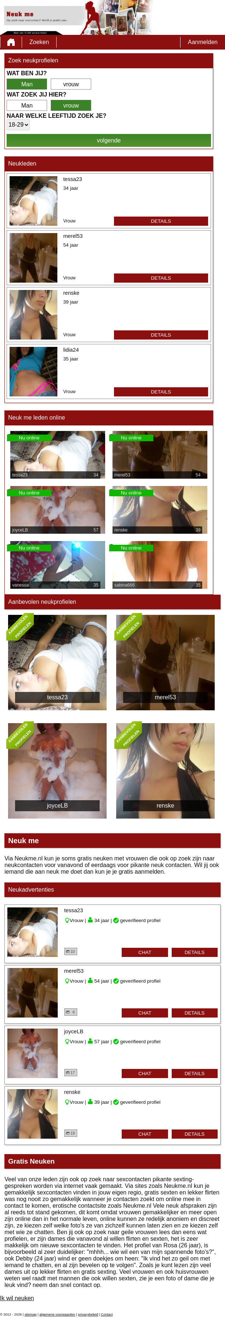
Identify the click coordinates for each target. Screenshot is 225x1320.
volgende (109, 140)
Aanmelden (203, 42)
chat (144, 952)
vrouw (71, 84)
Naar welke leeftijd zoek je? (56, 116)
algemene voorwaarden (57, 1314)
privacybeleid (88, 1314)
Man (27, 84)
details (161, 221)
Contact (107, 1314)
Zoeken (39, 42)
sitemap (31, 1314)
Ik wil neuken (17, 1298)
